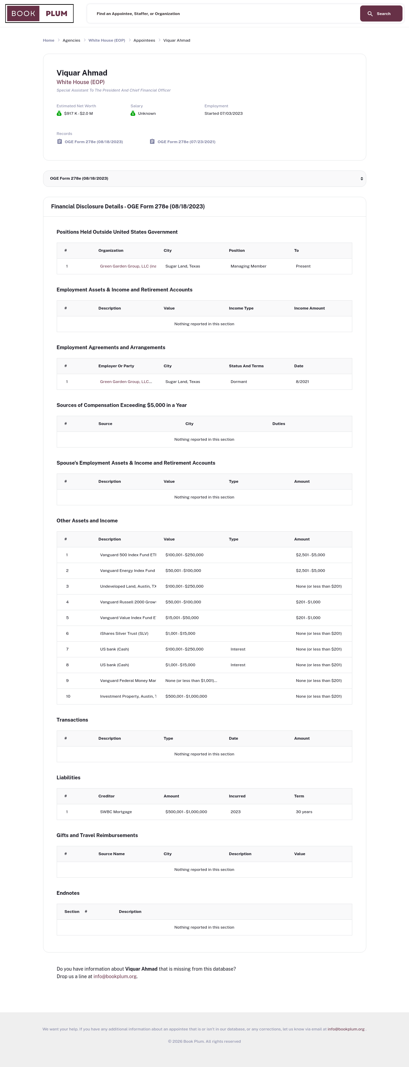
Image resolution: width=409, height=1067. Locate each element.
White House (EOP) (106, 40)
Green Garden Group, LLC (124, 381)
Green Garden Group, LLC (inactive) (133, 266)
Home (49, 40)
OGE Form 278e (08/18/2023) (94, 141)
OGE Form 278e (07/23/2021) (187, 141)
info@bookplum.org (115, 976)
